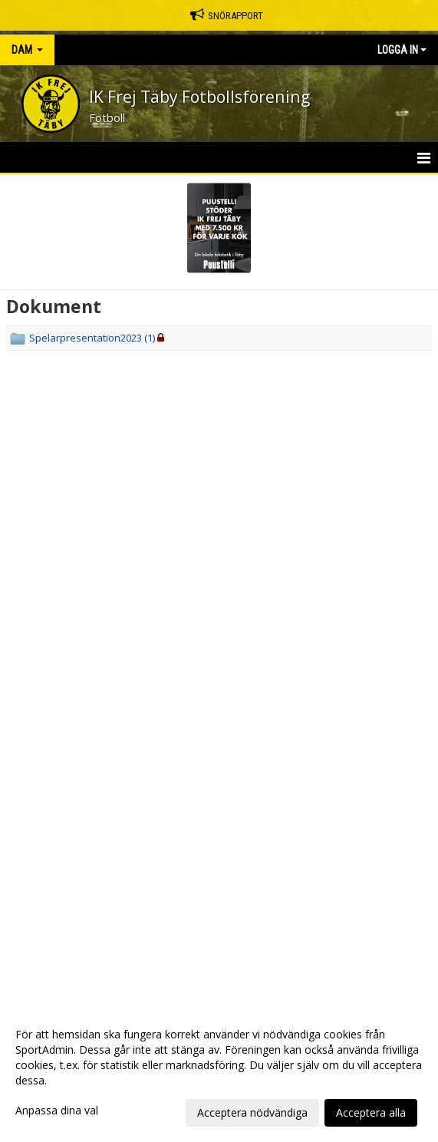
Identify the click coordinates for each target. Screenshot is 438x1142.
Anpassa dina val (56, 1110)
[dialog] (219, 1073)
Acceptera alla (371, 1112)
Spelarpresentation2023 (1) (92, 338)
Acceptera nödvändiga (252, 1112)
